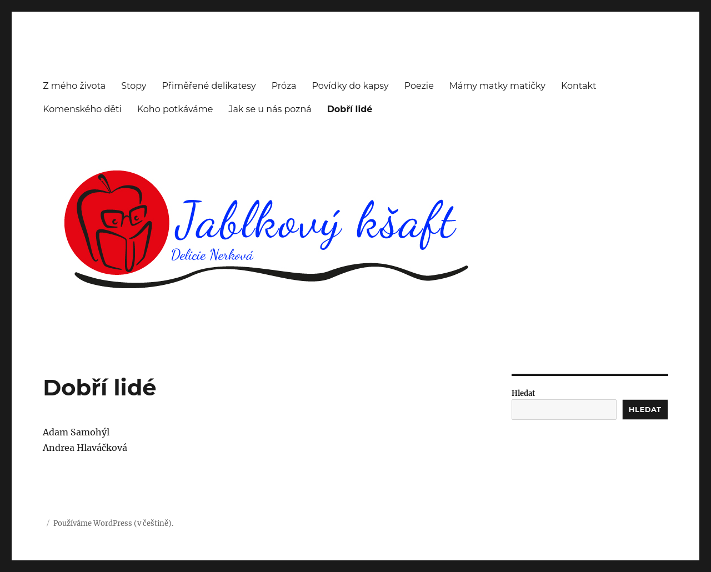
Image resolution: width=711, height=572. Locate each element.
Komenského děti (82, 109)
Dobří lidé (350, 109)
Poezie (419, 86)
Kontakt (579, 86)
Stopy (133, 86)
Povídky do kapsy (350, 86)
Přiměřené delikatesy (209, 86)
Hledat (523, 393)
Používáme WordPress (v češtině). (113, 523)
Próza (284, 86)
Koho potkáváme (175, 109)
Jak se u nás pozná (269, 109)
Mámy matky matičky (497, 86)
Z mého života (74, 86)
